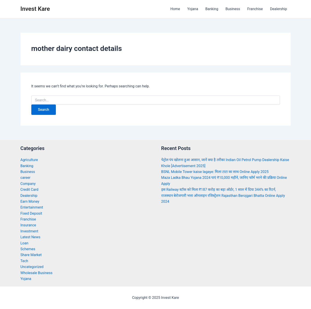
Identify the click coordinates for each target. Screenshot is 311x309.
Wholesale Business (36, 273)
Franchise (255, 9)
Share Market (31, 255)
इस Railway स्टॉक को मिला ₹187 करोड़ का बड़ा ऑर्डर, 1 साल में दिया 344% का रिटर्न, (218, 189)
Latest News (30, 237)
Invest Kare (35, 8)
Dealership (278, 9)
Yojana (192, 9)
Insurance (28, 225)
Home (175, 9)
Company (28, 184)
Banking (211, 9)
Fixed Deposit (31, 213)
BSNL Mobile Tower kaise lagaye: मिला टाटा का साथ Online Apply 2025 (215, 172)
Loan (24, 243)
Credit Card (29, 189)
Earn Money (29, 201)
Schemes (27, 249)
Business (232, 9)
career (25, 177)
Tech (24, 261)
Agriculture (29, 160)
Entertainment (31, 207)
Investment (29, 231)
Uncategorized (32, 267)
